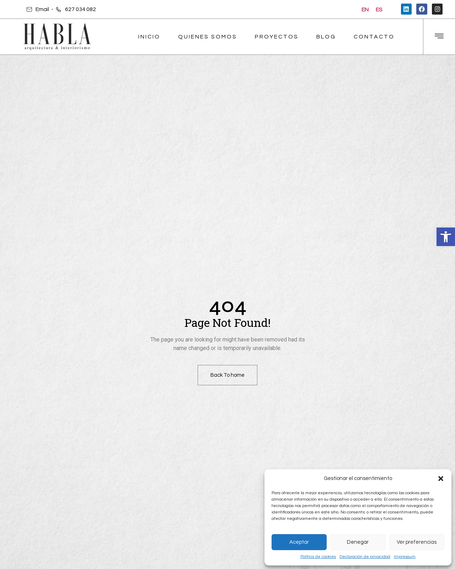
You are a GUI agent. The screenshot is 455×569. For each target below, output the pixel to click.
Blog (326, 37)
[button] (446, 237)
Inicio (149, 37)
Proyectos (277, 37)
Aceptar (299, 542)
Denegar (358, 542)
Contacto (374, 37)
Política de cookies (318, 556)
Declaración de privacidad (364, 556)
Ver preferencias (417, 542)
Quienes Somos (207, 37)
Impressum (405, 556)
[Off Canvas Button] (439, 36)
